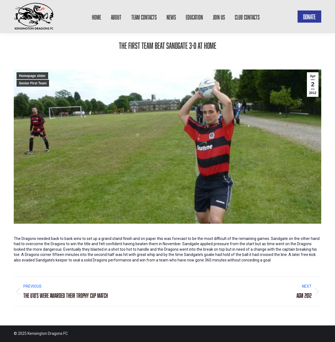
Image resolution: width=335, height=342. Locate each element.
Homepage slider (32, 76)
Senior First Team (33, 83)
